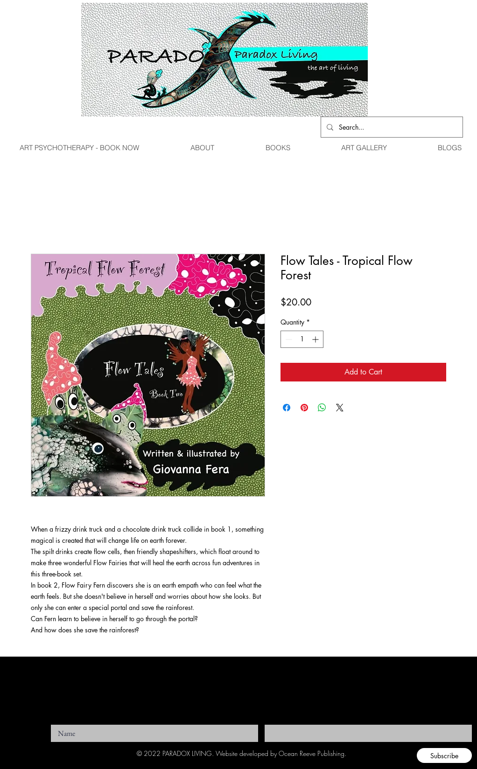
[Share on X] (339, 407)
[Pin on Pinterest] (304, 407)
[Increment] (316, 339)
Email (271, 722)
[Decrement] (288, 339)
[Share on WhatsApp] (322, 407)
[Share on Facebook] (286, 407)
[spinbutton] (302, 339)
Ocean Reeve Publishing (311, 753)
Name (57, 722)
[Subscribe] (444, 755)
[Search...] (391, 127)
